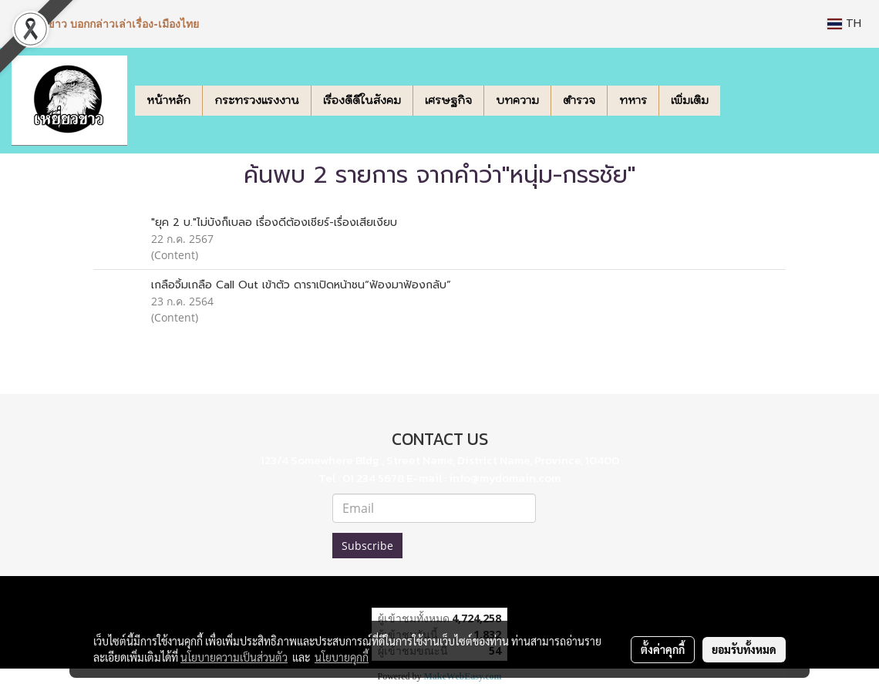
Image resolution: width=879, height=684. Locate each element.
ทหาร (633, 100)
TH (844, 23)
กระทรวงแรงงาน (256, 100)
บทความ (517, 100)
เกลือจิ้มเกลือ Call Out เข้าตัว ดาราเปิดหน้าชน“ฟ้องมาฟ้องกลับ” (301, 285)
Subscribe (367, 545)
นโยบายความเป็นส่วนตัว (234, 657)
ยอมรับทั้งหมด (744, 649)
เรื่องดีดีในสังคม (362, 100)
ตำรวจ (579, 100)
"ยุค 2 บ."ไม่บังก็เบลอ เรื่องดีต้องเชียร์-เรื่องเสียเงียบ (274, 222)
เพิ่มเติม (690, 100)
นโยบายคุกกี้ (342, 657)
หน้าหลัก (168, 100)
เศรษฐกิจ (448, 100)
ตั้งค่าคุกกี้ (663, 649)
